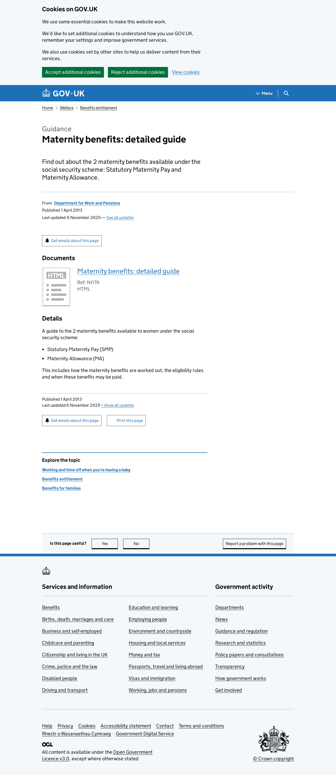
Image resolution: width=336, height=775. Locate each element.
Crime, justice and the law (69, 666)
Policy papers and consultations (249, 655)
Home (47, 107)
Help (47, 726)
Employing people (148, 619)
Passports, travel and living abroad (166, 666)
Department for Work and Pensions (87, 203)
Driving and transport (65, 690)
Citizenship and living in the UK (75, 655)
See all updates (120, 217)
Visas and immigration (152, 678)
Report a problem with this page (254, 543)
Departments (229, 607)
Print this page (130, 420)
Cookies (87, 726)
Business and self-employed (72, 631)
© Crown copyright (273, 759)
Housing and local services (157, 643)
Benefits (51, 607)
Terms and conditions (201, 726)
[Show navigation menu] (264, 93)
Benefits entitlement (98, 107)
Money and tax (144, 655)
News (221, 619)
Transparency (230, 666)
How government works (240, 678)
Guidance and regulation (241, 631)
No (142, 543)
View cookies (186, 72)
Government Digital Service (145, 734)
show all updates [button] (117, 405)
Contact (165, 726)
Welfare (67, 107)
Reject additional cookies (138, 72)
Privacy (65, 726)
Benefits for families (61, 488)
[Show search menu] (286, 93)
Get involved (228, 690)
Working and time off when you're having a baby (86, 469)
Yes (110, 543)
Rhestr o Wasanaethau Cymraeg (76, 734)
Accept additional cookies (73, 72)
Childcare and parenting (68, 643)
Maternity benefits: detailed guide (128, 271)
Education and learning (153, 607)
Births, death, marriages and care (78, 619)
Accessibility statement (126, 726)
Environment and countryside (160, 631)
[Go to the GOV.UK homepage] (63, 93)
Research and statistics (240, 643)
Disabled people (59, 678)
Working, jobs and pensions (158, 690)
